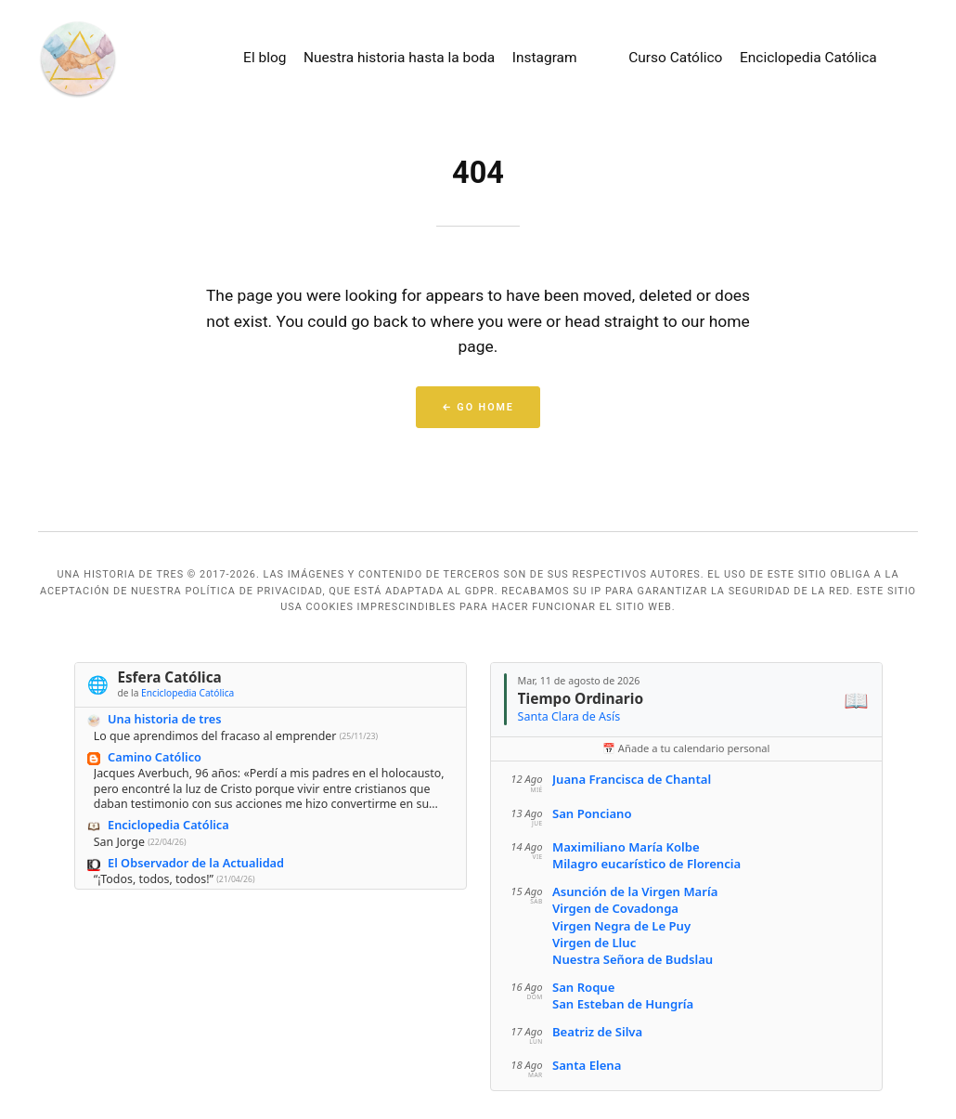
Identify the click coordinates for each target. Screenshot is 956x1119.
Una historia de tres (164, 719)
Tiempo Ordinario (580, 698)
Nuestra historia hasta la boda (399, 57)
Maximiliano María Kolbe (625, 847)
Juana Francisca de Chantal (630, 780)
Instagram (544, 57)
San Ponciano (591, 813)
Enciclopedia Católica (808, 57)
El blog (264, 57)
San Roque (582, 987)
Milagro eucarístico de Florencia (645, 864)
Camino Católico (154, 757)
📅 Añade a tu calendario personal (685, 748)
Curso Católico (675, 57)
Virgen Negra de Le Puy (620, 925)
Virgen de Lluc (593, 942)
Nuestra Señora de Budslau (631, 960)
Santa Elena (585, 1065)
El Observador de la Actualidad (196, 862)
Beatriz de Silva (596, 1031)
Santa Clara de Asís (568, 716)
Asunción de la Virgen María (634, 891)
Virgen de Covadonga (614, 909)
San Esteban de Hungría (621, 1004)
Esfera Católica (169, 678)
